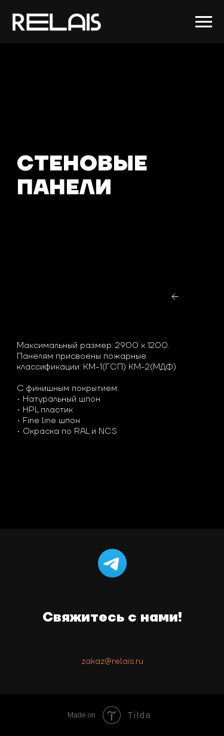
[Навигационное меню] (203, 22)
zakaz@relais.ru (112, 661)
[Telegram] (112, 563)
